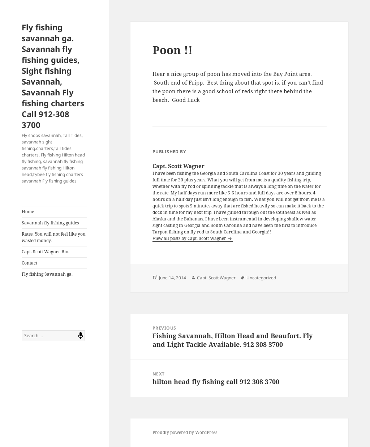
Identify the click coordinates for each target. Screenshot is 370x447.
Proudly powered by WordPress (184, 432)
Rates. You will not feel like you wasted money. (54, 237)
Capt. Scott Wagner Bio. (45, 252)
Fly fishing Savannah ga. (47, 274)
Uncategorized (261, 278)
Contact (29, 263)
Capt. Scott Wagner (216, 278)
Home (28, 212)
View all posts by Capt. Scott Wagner (189, 238)
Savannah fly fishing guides (50, 223)
